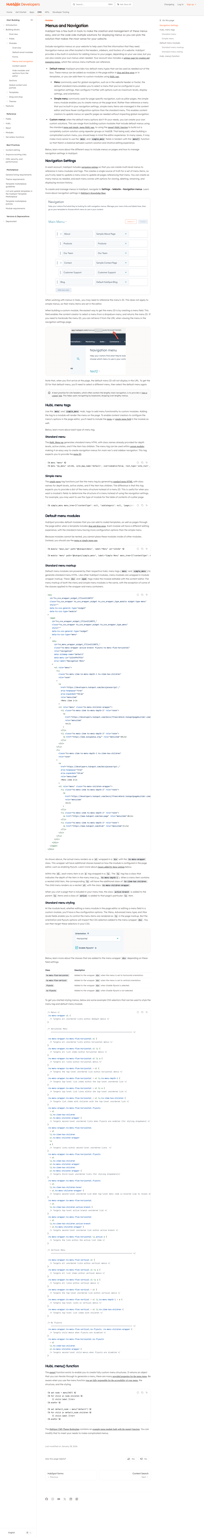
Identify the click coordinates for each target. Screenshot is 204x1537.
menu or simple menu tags (85, 540)
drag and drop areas (125, 72)
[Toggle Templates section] (10, 92)
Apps (32, 13)
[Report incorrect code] (138, 462)
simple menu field (123, 419)
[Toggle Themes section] (9, 101)
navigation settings (90, 167)
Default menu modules (170, 43)
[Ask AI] (146, 462)
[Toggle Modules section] (9, 43)
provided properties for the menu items (130, 1376)
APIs (47, 13)
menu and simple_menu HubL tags (79, 127)
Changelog (169, 4)
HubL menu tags (167, 29)
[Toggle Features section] (8, 106)
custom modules (137, 446)
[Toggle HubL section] (6, 123)
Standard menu (169, 34)
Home (9, 13)
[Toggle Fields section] (8, 38)
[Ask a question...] (98, 1484)
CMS (40, 13)
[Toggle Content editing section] (11, 150)
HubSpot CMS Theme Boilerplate (64, 1429)
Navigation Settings (169, 25)
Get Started (21, 13)
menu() (52, 1372)
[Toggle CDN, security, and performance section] (18, 160)
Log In (180, 4)
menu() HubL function (118, 127)
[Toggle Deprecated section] (9, 221)
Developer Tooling (61, 13)
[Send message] (147, 1485)
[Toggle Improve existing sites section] (14, 154)
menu (109, 419)
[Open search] (92, 4)
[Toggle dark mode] (28, 1533)
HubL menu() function (170, 56)
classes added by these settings (111, 867)
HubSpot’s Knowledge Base (93, 193)
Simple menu (168, 38)
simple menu (55, 481)
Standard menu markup (173, 47)
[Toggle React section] (7, 128)
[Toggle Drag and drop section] (12, 97)
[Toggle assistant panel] (124, 4)
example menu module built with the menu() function (116, 1429)
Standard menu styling (172, 51)
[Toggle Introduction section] (10, 25)
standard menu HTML (123, 481)
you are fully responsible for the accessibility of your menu (112, 1380)
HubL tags (114, 76)
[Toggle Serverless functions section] (13, 137)
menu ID (77, 454)
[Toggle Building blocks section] (11, 29)
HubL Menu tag (56, 442)
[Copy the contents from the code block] (142, 462)
